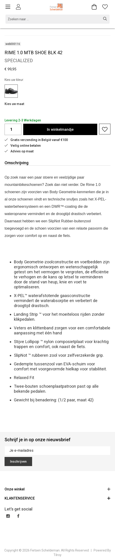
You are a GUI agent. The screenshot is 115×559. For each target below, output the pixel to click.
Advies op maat (19, 151)
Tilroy (57, 555)
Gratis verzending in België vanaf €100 (36, 140)
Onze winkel (57, 489)
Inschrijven (18, 461)
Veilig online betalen (23, 145)
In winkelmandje (60, 129)
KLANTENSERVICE (57, 498)
